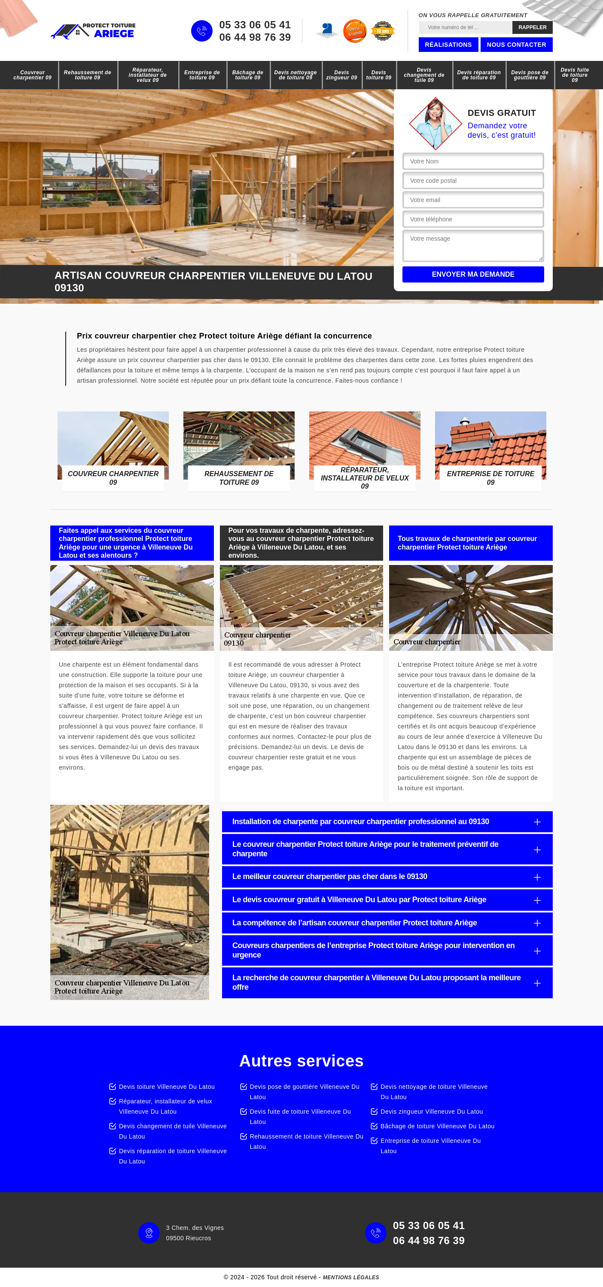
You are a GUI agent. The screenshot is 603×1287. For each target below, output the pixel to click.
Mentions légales (351, 1278)
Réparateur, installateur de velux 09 (148, 75)
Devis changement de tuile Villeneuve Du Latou (173, 1131)
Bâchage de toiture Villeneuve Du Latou (437, 1126)
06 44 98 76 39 (255, 37)
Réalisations (448, 44)
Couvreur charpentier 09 (32, 75)
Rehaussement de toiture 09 (87, 75)
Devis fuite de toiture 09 (574, 75)
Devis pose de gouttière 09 (529, 75)
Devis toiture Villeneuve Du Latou (167, 1086)
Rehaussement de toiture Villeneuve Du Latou (307, 1141)
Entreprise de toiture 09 (202, 75)
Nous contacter (516, 44)
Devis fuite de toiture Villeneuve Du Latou (300, 1116)
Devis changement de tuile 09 (424, 75)
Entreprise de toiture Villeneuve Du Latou (431, 1145)
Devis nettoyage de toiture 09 (295, 75)
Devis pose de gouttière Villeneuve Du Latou (305, 1091)
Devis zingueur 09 (341, 75)
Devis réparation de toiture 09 (479, 75)
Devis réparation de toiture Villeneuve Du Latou (173, 1156)
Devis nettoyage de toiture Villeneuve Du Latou (434, 1091)
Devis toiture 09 (379, 75)
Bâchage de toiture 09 (247, 75)
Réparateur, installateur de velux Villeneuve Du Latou (165, 1106)
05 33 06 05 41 (255, 25)
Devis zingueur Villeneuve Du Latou (432, 1111)
